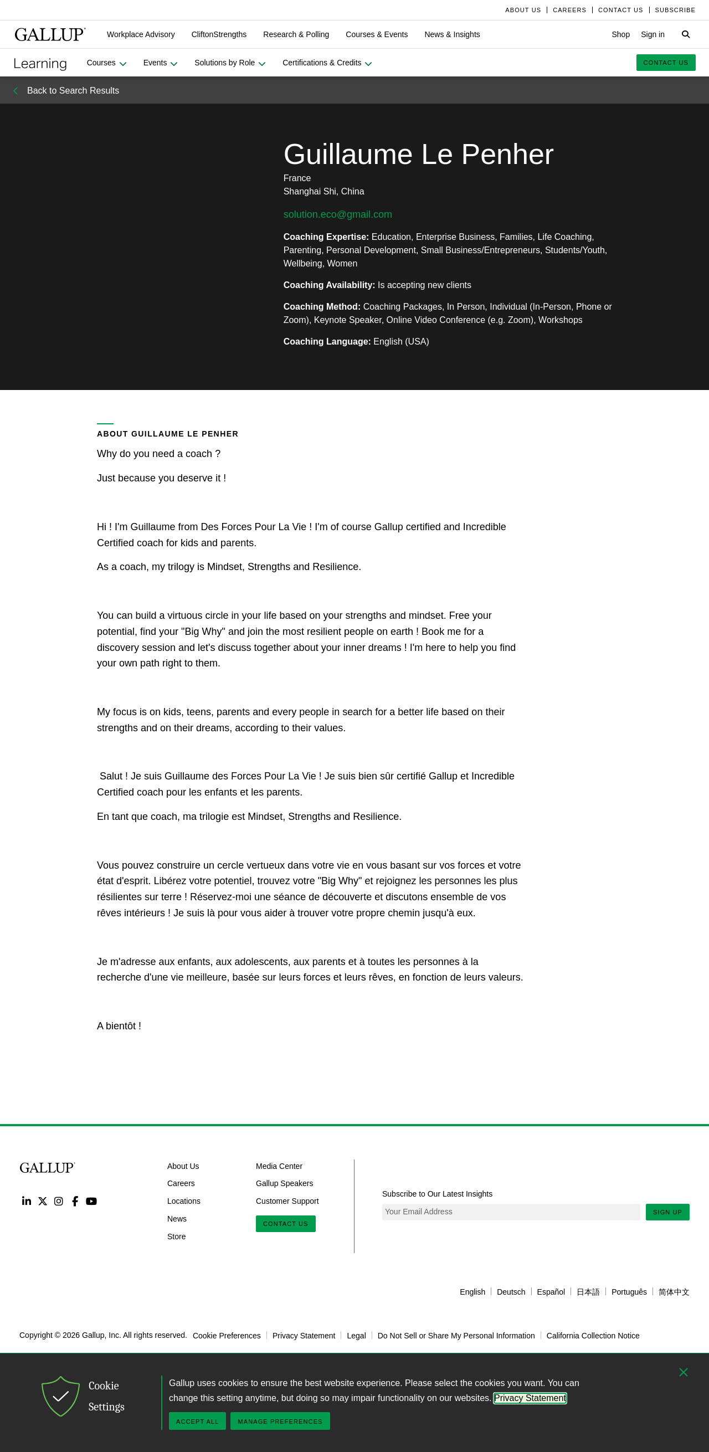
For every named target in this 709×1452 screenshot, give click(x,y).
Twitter (42, 1201)
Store (176, 1236)
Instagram (59, 1201)
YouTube (91, 1201)
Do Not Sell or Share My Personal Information (456, 1335)
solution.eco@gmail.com (338, 214)
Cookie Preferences (227, 1335)
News (177, 1218)
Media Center (279, 1165)
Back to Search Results (73, 90)
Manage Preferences (280, 1421)
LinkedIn (26, 1201)
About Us (183, 1165)
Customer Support (287, 1201)
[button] (141, 34)
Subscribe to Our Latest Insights (437, 1193)
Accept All (197, 1421)
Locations (184, 1201)
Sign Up (667, 1212)
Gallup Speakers (285, 1183)
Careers (181, 1183)
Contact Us (286, 1223)
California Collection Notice (593, 1335)
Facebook (75, 1201)
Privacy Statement (304, 1335)
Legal (356, 1335)
